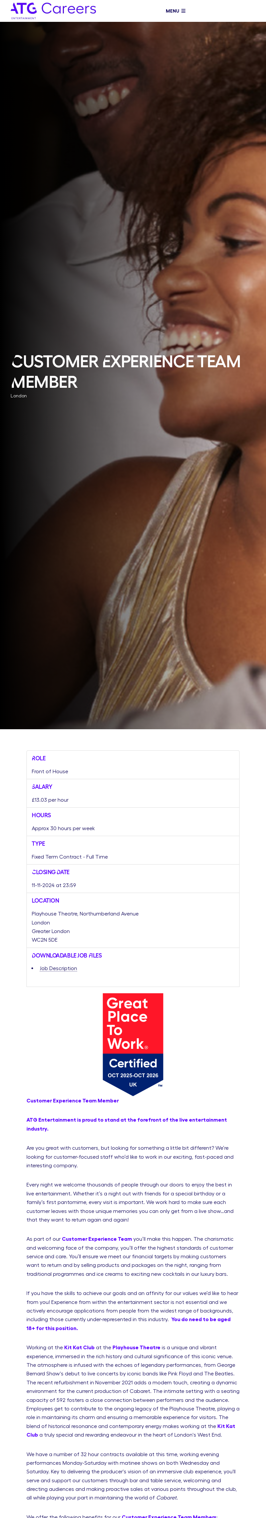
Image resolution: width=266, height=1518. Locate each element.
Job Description (58, 968)
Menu (176, 11)
